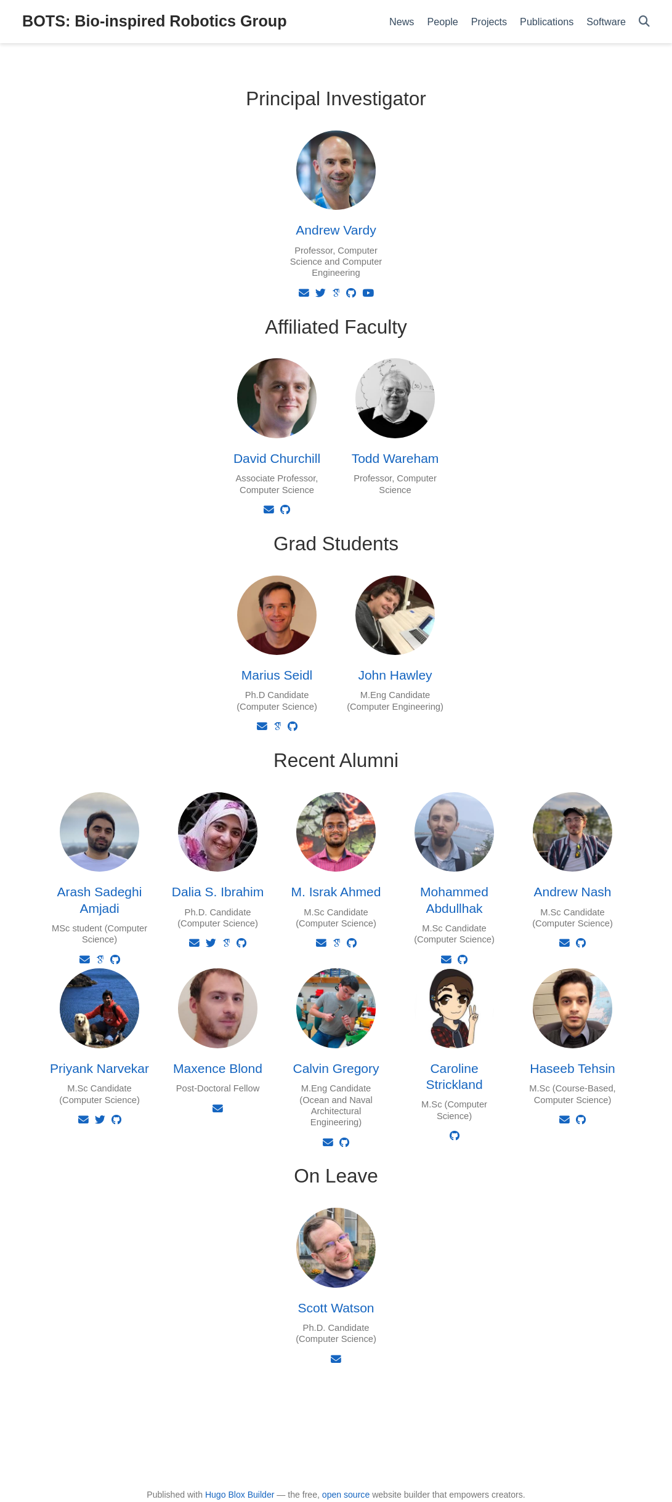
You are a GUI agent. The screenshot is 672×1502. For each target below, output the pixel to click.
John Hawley (395, 675)
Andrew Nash (572, 892)
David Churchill (276, 458)
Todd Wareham (395, 458)
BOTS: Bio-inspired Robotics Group (154, 21)
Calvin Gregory (336, 1068)
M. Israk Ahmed (336, 892)
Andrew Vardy (336, 230)
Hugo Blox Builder (240, 1495)
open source (346, 1495)
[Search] (644, 22)
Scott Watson (336, 1308)
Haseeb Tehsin (572, 1068)
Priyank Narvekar (99, 1068)
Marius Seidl (277, 675)
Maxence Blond (217, 1068)
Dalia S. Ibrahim (218, 892)
